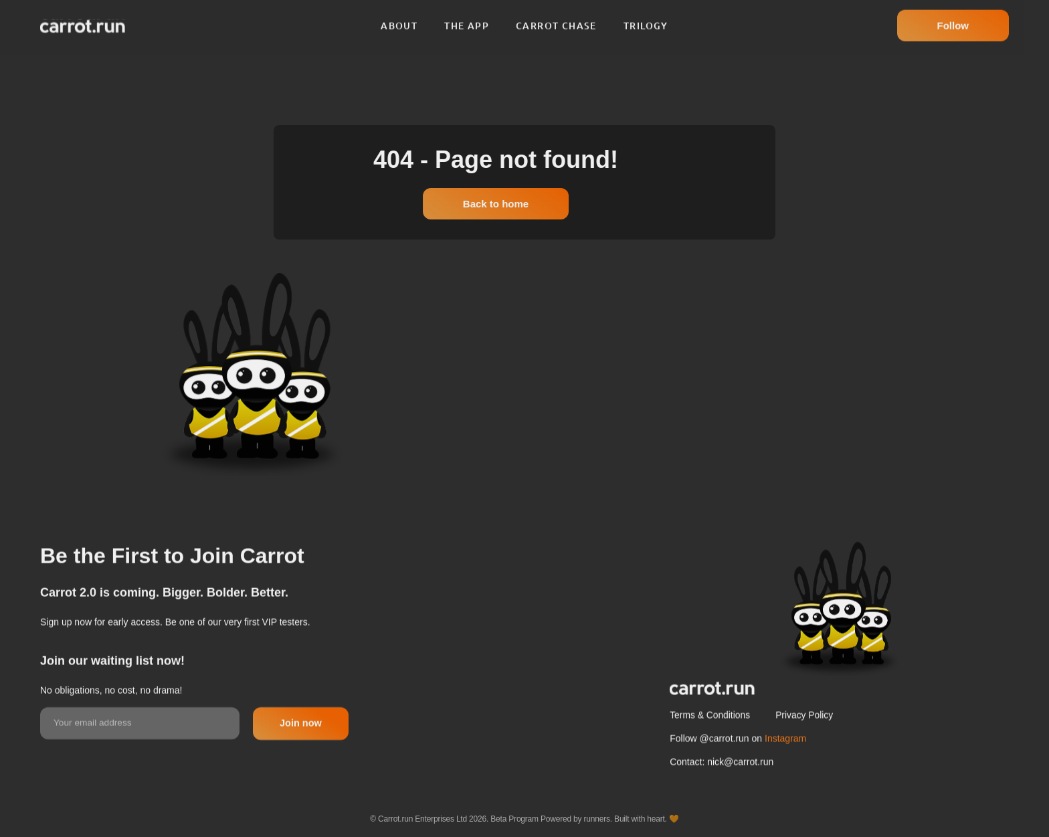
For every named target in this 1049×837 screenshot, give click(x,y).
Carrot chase (556, 20)
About (399, 20)
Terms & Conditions (710, 746)
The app (466, 20)
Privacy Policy (807, 746)
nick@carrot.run (740, 792)
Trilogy (646, 20)
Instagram (785, 770)
